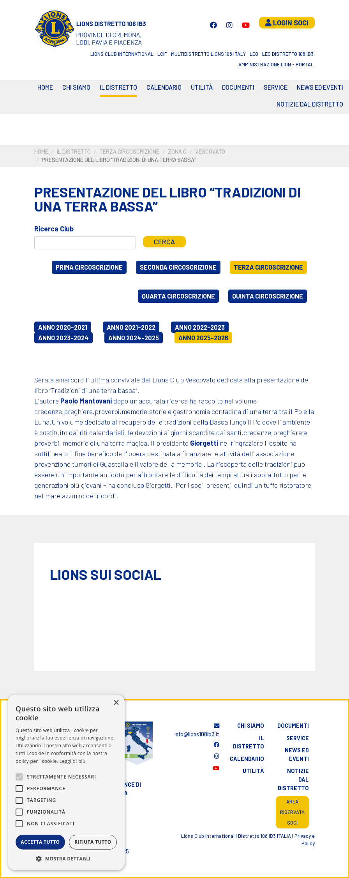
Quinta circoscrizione (267, 296)
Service (275, 87)
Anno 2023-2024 (63, 337)
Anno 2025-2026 (203, 337)
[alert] (66, 782)
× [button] (116, 703)
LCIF (162, 54)
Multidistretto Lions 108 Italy (208, 54)
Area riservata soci (292, 812)
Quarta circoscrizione (178, 296)
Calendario (247, 758)
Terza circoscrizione (129, 151)
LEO (254, 54)
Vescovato (210, 151)
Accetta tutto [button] (40, 842)
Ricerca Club (54, 228)
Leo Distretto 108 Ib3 (288, 54)
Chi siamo (76, 87)
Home (45, 87)
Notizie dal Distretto (310, 104)
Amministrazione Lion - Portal (276, 64)
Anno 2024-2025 (133, 337)
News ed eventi (320, 87)
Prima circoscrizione (89, 267)
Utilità (202, 87)
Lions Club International (121, 54)
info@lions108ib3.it (196, 730)
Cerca (164, 241)
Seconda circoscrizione (178, 267)
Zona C (177, 151)
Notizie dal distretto (293, 779)
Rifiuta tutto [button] (92, 842)
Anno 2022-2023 (200, 327)
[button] (66, 858)
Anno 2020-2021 (62, 327)
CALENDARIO (164, 87)
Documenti (238, 87)
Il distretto (118, 87)
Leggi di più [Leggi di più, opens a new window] (73, 761)
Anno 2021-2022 (131, 327)
